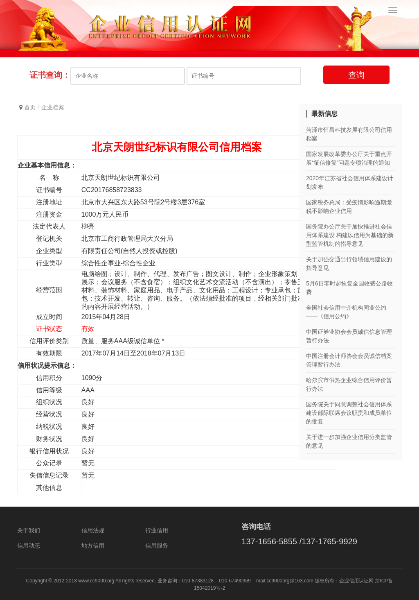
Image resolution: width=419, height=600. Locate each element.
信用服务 (156, 545)
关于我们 (28, 530)
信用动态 (28, 545)
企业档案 (52, 107)
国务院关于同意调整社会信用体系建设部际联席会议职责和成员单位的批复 (349, 413)
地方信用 (92, 545)
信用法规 (92, 530)
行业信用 (156, 530)
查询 (356, 74)
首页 (30, 107)
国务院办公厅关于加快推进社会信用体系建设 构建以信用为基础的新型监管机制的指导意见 (350, 235)
